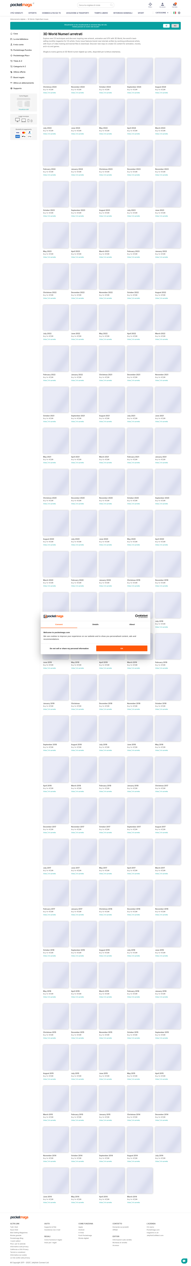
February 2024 (49, 169)
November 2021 (161, 375)
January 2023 (161, 251)
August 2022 (160, 292)
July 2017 (47, 868)
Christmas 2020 (50, 498)
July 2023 (131, 210)
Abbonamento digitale (17, 19)
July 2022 (47, 333)
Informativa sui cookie (18, 1255)
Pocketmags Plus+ (20, 55)
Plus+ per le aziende (17, 1244)
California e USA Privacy (19, 1249)
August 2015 (48, 1073)
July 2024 (47, 128)
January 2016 (161, 991)
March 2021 (104, 457)
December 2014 (161, 1114)
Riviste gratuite (15, 1235)
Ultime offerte (18, 72)
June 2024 (75, 128)
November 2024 (78, 87)
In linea (81, 1233)
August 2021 (104, 416)
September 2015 (162, 1032)
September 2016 (78, 950)
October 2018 (160, 703)
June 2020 (103, 539)
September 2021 (78, 416)
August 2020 (48, 539)
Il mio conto (17, 44)
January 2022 (77, 375)
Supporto (16, 88)
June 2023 (159, 210)
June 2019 (47, 662)
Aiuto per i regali (50, 1243)
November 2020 (106, 498)
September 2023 (78, 210)
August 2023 (104, 210)
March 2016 (104, 991)
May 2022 (103, 333)
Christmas (75, 703)
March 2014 (132, 1197)
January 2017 (76, 909)
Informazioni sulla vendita (122, 1240)
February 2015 (77, 1114)
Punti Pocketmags (85, 1235)
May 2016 (47, 991)
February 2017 (49, 909)
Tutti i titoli (14, 1227)
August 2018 (76, 744)
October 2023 (49, 210)
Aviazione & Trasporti (77, 13)
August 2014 (132, 1155)
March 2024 (160, 128)
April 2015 (159, 1073)
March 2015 (48, 1114)
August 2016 (104, 950)
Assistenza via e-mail (52, 1230)
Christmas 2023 (106, 169)
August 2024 (160, 87)
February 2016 (133, 991)
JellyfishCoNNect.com (155, 1235)
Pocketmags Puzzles (21, 50)
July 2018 (103, 744)
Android (81, 1230)
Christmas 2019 (133, 580)
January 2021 (161, 457)
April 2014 (103, 1197)
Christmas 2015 (49, 1032)
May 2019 (75, 662)
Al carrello (52, 93)
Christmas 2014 (133, 1114)
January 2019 (48, 703)
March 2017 (160, 868)
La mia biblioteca (19, 39)
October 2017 (104, 827)
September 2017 (134, 827)
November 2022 (106, 292)
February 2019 (161, 662)
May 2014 (75, 1197)
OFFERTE (32, 13)
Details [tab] (95, 624)
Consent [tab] (59, 624)
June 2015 (103, 1073)
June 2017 (75, 868)
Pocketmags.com (153, 1230)
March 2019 (132, 662)
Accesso (116, 1245)
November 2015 (105, 1032)
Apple (80, 1227)
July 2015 (75, 1073)
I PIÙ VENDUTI (16, 13)
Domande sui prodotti (121, 1227)
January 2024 (77, 169)
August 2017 (160, 827)
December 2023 (134, 169)
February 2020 (77, 580)
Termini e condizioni (17, 1252)
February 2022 (49, 375)
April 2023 (75, 251)
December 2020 (78, 498)
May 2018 (159, 744)
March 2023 (104, 251)
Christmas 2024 (50, 87)
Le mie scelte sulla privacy (20, 1258)
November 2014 (49, 1155)
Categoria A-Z (18, 66)
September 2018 (50, 744)
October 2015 (132, 1032)
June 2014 (47, 1197)
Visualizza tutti (24, 109)
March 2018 (76, 786)
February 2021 (133, 457)
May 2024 (103, 128)
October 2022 (133, 292)
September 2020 (162, 498)
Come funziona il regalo (53, 1240)
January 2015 (104, 1114)
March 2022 (160, 333)
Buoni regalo (17, 77)
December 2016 (133, 909)
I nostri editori (15, 1241)
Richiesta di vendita (120, 1243)
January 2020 (105, 580)
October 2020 (133, 498)
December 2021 (133, 375)
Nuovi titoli (14, 1230)
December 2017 (49, 827)
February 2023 (133, 251)
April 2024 (131, 128)
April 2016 (75, 991)
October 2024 (105, 87)
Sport (141, 13)
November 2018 (133, 703)
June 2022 (75, 333)
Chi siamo (150, 1227)
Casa (14, 33)
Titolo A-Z (16, 61)
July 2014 (159, 1155)
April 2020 (159, 539)
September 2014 (106, 1155)
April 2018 (47, 786)
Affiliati (115, 1230)
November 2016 (161, 909)
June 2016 (159, 950)
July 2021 (131, 416)
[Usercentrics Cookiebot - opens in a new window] (137, 616)
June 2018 (131, 744)
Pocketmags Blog (16, 1238)
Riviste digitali (83, 1238)
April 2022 (131, 333)
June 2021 (159, 416)
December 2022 (78, 292)
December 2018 (105, 703)
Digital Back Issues (41, 19)
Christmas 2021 (105, 375)
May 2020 (131, 539)
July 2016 (131, 950)
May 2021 (47, 457)
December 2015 (77, 1032)
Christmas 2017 (161, 786)
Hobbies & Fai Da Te (51, 13)
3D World (31, 19)
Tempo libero (101, 13)
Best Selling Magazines (19, 1233)
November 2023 (162, 169)
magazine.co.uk (152, 1233)
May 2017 (103, 868)
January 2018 (132, 786)
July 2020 (75, 539)
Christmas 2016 (105, 909)
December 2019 (161, 580)
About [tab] (132, 624)
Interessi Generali (122, 13)
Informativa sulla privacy (19, 1247)
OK (121, 648)
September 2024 (134, 87)
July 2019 (159, 621)
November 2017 (77, 827)
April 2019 (103, 662)
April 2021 (75, 457)
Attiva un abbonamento (22, 83)
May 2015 (131, 1073)
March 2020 (48, 580)
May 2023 (47, 251)
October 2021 (48, 416)
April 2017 (131, 868)
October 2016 (48, 950)
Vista (45, 93)
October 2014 (76, 1155)
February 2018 (105, 786)
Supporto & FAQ (50, 1227)
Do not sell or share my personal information (69, 648)
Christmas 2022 (50, 292)
